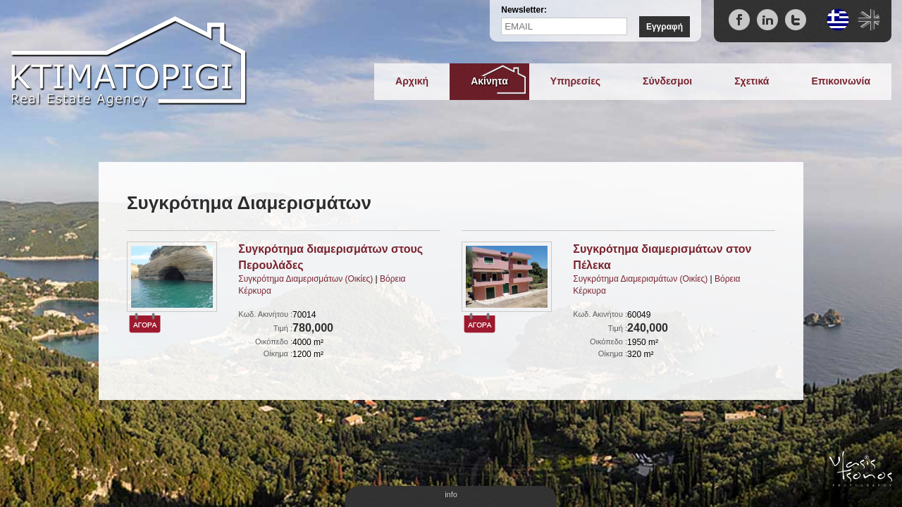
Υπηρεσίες (575, 81)
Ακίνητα (489, 81)
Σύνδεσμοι (667, 81)
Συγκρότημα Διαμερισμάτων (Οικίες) (305, 279)
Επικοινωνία (840, 81)
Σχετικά (751, 81)
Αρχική (411, 81)
